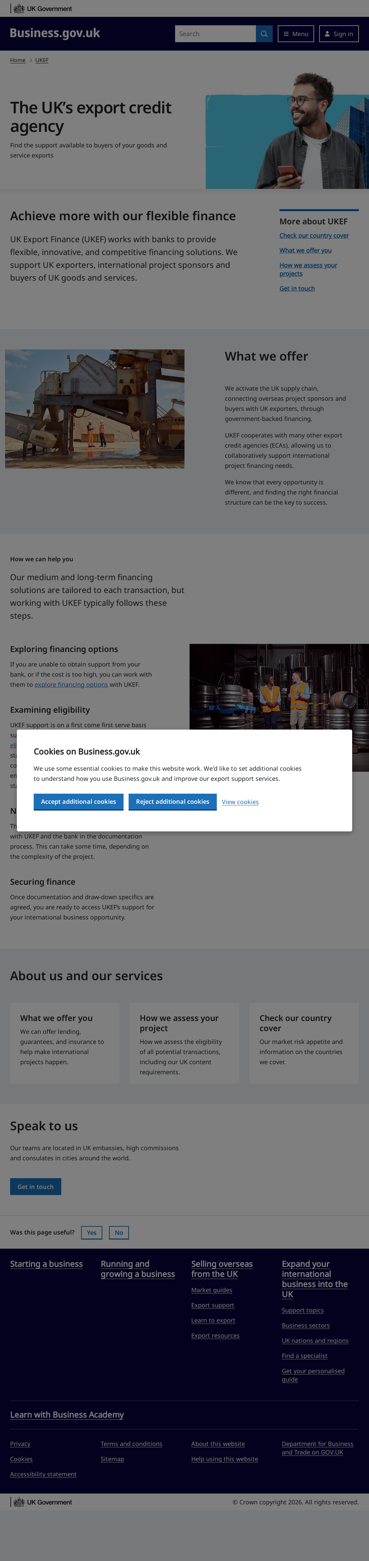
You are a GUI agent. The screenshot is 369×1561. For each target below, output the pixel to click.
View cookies (240, 802)
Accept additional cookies (78, 801)
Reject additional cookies (172, 801)
